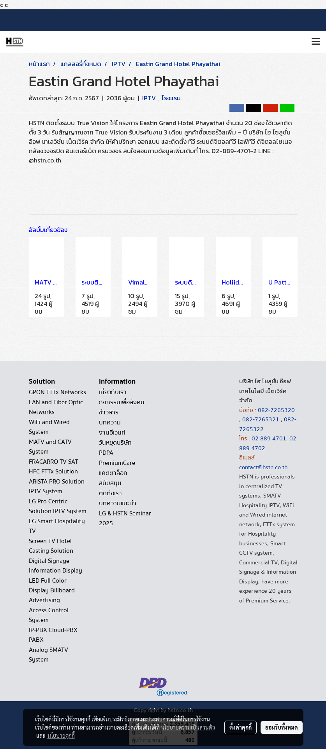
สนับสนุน (110, 483)
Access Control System (49, 615)
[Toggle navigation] (315, 42)
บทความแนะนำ (117, 503)
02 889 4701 (269, 438)
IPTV (149, 98)
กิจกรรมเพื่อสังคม (121, 402)
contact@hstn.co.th (263, 467)
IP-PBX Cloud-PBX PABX (53, 635)
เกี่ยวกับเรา (113, 392)
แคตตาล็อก (113, 473)
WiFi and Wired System (49, 427)
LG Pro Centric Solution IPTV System (57, 506)
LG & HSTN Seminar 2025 (125, 518)
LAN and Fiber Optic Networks (56, 407)
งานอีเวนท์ (112, 433)
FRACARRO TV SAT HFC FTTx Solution (53, 467)
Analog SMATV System (48, 655)
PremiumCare (117, 463)
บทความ (110, 422)
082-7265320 (276, 410)
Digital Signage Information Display (55, 566)
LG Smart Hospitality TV (57, 526)
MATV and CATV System (50, 447)
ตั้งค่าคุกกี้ (240, 727)
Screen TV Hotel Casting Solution (51, 546)
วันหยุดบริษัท (115, 443)
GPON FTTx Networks (57, 392)
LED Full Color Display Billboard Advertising (52, 590)
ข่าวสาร (108, 412)
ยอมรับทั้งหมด (281, 727)
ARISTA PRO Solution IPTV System (57, 486)
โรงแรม (171, 98)
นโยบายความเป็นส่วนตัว (188, 727)
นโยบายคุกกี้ (61, 735)
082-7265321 (260, 419)
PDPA (106, 453)
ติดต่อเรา (110, 493)
